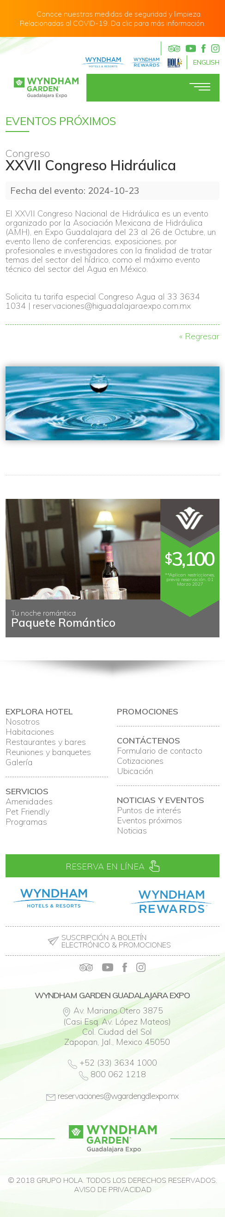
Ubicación (135, 771)
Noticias (132, 831)
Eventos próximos (149, 820)
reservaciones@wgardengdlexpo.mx (118, 1096)
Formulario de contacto (159, 751)
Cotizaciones (140, 761)
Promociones (147, 712)
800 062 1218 (118, 1074)
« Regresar (199, 336)
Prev (17, 630)
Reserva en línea (112, 866)
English (206, 62)
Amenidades (29, 802)
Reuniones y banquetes (48, 752)
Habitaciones (30, 732)
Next (207, 630)
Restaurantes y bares (46, 742)
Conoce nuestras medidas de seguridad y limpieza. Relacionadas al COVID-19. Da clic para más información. (113, 18)
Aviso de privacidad (113, 1189)
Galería (19, 762)
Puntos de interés (149, 810)
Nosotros (23, 722)
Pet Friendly (27, 812)
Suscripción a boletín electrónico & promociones (116, 941)
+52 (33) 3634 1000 (118, 1062)
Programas (26, 822)
